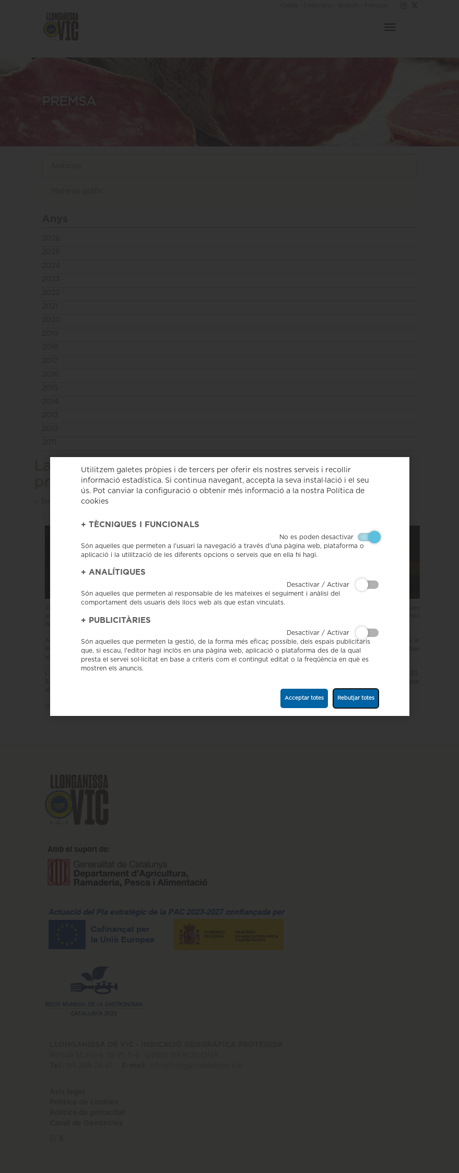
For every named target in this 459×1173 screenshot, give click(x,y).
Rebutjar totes (355, 698)
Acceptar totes (304, 698)
